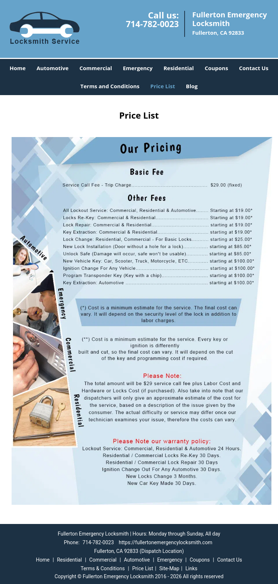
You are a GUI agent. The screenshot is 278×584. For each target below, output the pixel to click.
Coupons (216, 68)
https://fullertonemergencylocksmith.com (165, 542)
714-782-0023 (152, 24)
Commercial (95, 68)
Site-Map (169, 568)
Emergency (137, 68)
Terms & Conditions (103, 568)
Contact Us (253, 68)
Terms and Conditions (109, 86)
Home (18, 68)
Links (191, 568)
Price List (162, 86)
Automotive (53, 68)
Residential (179, 68)
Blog (192, 86)
